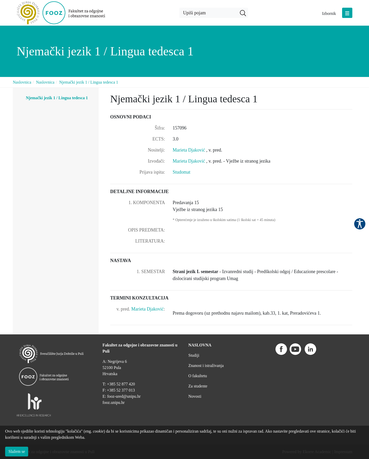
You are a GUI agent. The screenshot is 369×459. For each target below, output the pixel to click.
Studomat (181, 172)
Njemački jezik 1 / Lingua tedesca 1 (88, 82)
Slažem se (16, 451)
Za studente (197, 386)
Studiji (193, 355)
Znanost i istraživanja (206, 365)
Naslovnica (22, 82)
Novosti (194, 396)
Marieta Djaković (189, 150)
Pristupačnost (359, 223)
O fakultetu (197, 376)
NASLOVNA (199, 345)
